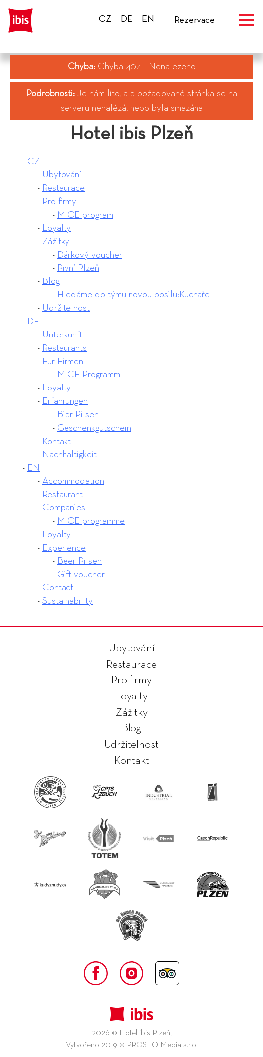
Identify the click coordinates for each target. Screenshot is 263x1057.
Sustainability (67, 601)
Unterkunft (62, 334)
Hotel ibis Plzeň (131, 133)
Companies (63, 507)
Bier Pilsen (78, 414)
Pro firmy (59, 201)
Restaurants (64, 348)
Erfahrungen (65, 401)
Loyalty (56, 228)
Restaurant (62, 494)
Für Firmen (62, 361)
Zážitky (55, 241)
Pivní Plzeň (78, 268)
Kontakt (56, 441)
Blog (51, 281)
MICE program (85, 215)
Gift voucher (81, 574)
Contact (57, 587)
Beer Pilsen (79, 561)
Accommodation (73, 481)
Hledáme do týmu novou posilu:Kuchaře (133, 294)
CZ (33, 161)
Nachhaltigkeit (69, 454)
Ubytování (61, 174)
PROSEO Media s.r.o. (162, 1045)
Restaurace (63, 188)
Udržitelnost (66, 308)
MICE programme (91, 521)
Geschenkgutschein (94, 428)
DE (33, 321)
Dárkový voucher (89, 255)
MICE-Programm (88, 374)
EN (33, 468)
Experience (64, 548)
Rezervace (194, 20)
